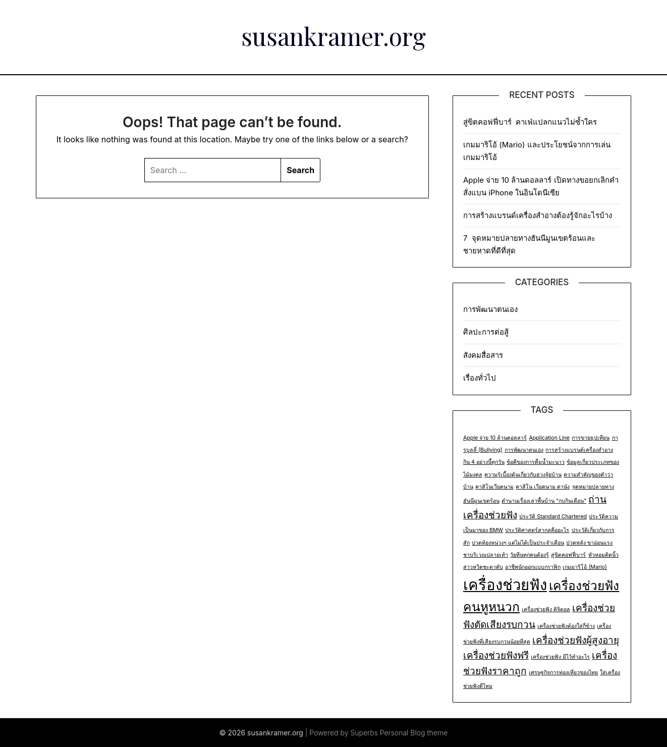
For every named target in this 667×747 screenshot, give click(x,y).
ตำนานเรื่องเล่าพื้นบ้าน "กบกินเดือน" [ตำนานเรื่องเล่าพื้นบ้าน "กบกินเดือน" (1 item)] (544, 501)
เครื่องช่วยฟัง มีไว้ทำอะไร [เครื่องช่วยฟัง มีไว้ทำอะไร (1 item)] (560, 657)
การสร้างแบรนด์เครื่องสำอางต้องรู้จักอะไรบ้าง (537, 215)
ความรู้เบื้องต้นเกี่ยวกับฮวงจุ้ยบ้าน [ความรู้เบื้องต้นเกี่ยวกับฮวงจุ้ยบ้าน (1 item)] (523, 474)
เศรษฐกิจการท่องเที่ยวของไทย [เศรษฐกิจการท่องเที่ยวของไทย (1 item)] (563, 672)
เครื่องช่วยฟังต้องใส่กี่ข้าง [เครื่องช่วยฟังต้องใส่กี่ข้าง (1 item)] (566, 626)
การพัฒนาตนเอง (490, 309)
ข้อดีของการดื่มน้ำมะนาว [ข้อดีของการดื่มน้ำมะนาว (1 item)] (536, 462)
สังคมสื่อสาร (483, 355)
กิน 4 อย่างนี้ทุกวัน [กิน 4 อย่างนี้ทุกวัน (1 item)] (484, 462)
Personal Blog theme (414, 732)
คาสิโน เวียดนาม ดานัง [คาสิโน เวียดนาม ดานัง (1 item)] (543, 487)
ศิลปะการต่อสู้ (486, 332)
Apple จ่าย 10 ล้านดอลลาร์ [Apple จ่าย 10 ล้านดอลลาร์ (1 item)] (495, 438)
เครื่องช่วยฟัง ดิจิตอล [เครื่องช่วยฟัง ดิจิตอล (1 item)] (546, 609)
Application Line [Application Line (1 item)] (549, 438)
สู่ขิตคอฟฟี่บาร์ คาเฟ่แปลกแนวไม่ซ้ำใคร (531, 122)
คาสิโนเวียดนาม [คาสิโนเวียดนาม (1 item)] (494, 487)
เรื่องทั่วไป (479, 378)
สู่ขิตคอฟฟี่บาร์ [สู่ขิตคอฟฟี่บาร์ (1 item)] (568, 555)
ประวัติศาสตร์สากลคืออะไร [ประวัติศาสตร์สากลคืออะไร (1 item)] (537, 530)
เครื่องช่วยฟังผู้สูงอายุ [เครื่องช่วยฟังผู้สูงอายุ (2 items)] (575, 640)
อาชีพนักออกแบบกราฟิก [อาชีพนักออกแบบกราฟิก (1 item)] (533, 567)
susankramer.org (333, 36)
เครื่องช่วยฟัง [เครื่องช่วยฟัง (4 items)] (505, 585)
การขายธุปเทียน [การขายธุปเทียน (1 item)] (590, 438)
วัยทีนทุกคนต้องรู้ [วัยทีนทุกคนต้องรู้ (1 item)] (529, 555)
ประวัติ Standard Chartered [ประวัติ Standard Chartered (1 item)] (553, 516)
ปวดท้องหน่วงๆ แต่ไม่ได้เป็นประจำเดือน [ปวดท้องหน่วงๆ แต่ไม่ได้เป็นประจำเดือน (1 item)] (518, 543)
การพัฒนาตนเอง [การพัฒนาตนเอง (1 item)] (524, 450)
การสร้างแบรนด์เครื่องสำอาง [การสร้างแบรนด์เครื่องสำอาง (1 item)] (579, 450)
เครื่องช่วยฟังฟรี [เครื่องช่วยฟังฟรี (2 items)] (496, 655)
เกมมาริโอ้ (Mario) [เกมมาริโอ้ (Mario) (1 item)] (584, 567)
